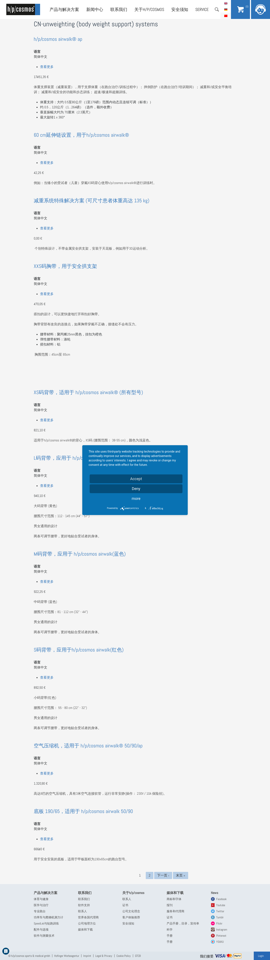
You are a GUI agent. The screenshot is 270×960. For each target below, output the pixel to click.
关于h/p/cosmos (149, 9)
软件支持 (84, 905)
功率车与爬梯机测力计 (48, 917)
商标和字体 (174, 899)
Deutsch (225, 9)
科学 (170, 929)
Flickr (219, 923)
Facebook (221, 899)
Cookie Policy (123, 956)
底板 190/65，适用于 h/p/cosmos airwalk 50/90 (83, 811)
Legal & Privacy (103, 956)
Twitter (220, 911)
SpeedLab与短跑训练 (46, 923)
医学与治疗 (41, 905)
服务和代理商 (175, 911)
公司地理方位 (87, 923)
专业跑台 (40, 911)
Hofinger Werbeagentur (66, 956)
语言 (37, 51)
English (225, 3)
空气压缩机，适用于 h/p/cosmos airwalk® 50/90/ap (88, 745)
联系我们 (118, 9)
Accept (136, 479)
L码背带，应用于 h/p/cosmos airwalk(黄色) (79, 458)
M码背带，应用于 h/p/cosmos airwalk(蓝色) (80, 554)
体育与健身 (41, 899)
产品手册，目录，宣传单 (183, 923)
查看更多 (47, 67)
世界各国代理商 (88, 917)
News (214, 893)
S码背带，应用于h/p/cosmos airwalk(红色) (79, 649)
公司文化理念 (131, 911)
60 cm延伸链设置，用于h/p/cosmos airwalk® (81, 135)
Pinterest (221, 935)
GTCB (138, 956)
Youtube (220, 905)
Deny (136, 488)
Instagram (221, 929)
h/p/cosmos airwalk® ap (58, 39)
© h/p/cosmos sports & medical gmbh (29, 956)
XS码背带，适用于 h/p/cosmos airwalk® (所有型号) (88, 392)
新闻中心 (94, 9)
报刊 (170, 905)
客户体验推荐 (131, 917)
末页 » (180, 875)
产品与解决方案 (64, 9)
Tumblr (220, 917)
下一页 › (163, 875)
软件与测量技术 (44, 935)
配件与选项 (41, 929)
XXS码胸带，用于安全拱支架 (65, 266)
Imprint (87, 956)
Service (202, 9)
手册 (170, 935)
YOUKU (220, 942)
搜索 (217, 9)
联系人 (82, 911)
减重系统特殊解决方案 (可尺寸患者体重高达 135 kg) (91, 200)
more (136, 498)
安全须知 (179, 9)
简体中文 (225, 16)
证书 (125, 905)
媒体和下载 (85, 929)
